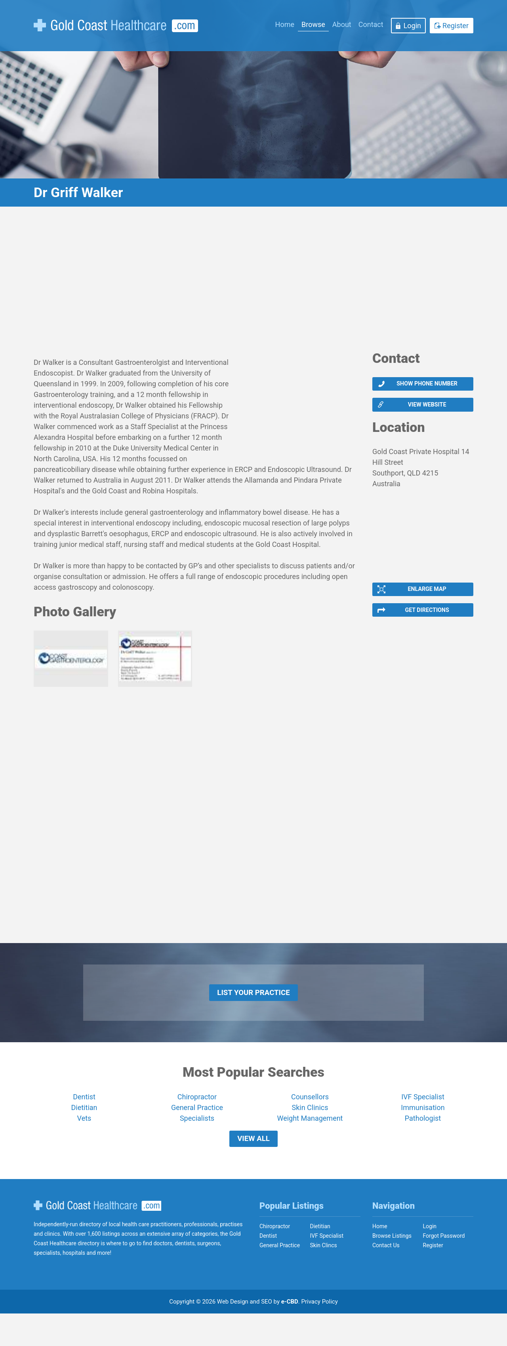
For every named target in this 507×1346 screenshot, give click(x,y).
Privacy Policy (319, 1334)
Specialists (197, 1142)
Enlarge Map (426, 599)
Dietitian (84, 1131)
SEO (266, 1334)
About (341, 24)
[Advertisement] (253, 283)
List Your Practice (254, 1013)
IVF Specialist (422, 1121)
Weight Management (310, 1142)
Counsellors (310, 1121)
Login (412, 25)
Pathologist (423, 1142)
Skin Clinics (310, 1131)
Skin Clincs (323, 1278)
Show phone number (426, 385)
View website (426, 410)
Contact (370, 24)
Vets (84, 1142)
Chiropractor (197, 1121)
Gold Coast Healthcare (97, 1238)
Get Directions (426, 624)
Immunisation (422, 1131)
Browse (313, 24)
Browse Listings (392, 1268)
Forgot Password (444, 1268)
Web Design (232, 1334)
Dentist (84, 1121)
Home (284, 24)
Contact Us (386, 1278)
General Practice (197, 1131)
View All (253, 1167)
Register (455, 25)
